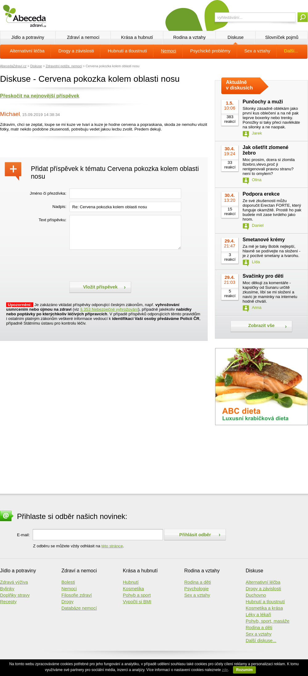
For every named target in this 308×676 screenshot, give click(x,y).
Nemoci (168, 50)
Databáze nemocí (79, 608)
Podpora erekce (261, 194)
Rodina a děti (197, 582)
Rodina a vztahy (189, 37)
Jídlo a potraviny (27, 37)
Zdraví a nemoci (83, 37)
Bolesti (68, 582)
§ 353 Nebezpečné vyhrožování (109, 309)
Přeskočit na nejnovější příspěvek (39, 95)
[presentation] (116, 265)
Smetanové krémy (264, 239)
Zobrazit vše (261, 325)
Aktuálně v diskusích (239, 85)
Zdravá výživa (14, 582)
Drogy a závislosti (76, 50)
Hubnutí (131, 582)
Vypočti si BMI (137, 601)
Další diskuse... (261, 640)
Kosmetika (133, 588)
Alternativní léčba (27, 50)
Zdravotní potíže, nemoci (64, 66)
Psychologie (196, 588)
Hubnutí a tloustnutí (127, 50)
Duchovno (256, 595)
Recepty (8, 601)
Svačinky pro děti (263, 276)
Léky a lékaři (258, 614)
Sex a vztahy (257, 50)
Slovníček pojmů (281, 37)
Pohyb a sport (137, 595)
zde (225, 670)
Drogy (67, 601)
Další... (291, 50)
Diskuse (235, 37)
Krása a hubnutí (137, 37)
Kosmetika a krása (264, 608)
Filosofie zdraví (76, 595)
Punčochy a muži (263, 101)
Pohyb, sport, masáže (267, 621)
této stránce (112, 546)
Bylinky (7, 588)
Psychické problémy (210, 50)
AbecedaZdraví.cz (13, 66)
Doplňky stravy (15, 595)
